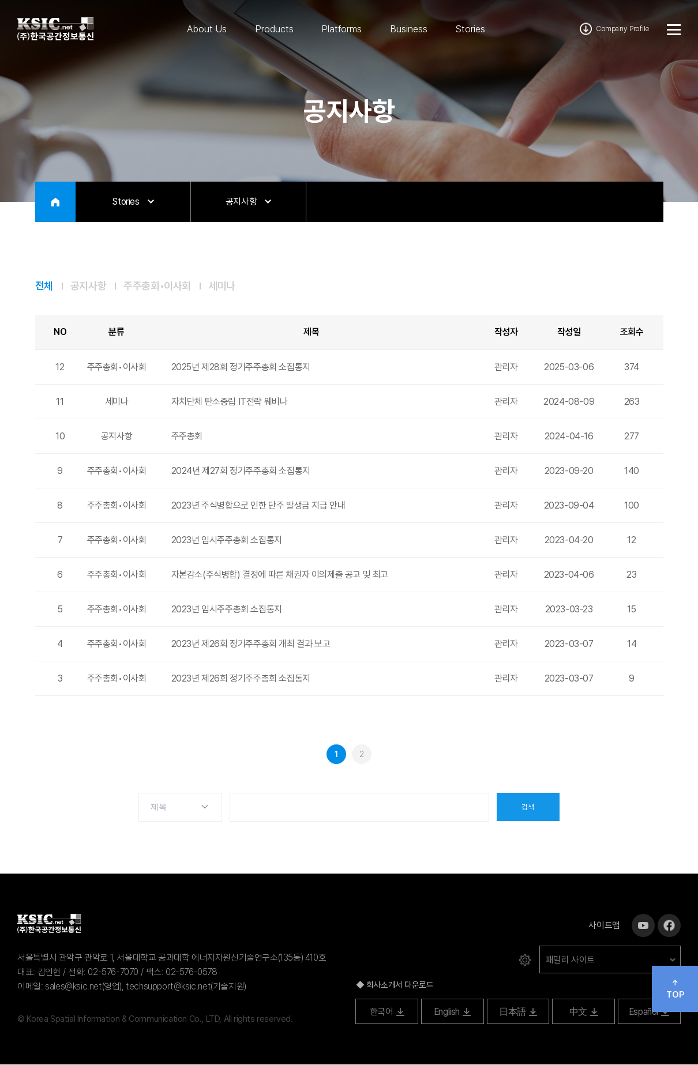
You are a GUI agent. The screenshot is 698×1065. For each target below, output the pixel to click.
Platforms (341, 29)
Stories (470, 29)
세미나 (221, 286)
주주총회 (186, 436)
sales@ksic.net (73, 986)
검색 (528, 807)
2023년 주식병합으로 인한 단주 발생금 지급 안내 (258, 505)
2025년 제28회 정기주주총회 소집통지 (240, 367)
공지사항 (88, 286)
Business (408, 29)
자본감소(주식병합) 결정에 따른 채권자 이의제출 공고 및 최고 (279, 575)
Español (649, 1012)
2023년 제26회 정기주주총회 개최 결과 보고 (251, 644)
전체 (44, 286)
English (452, 1012)
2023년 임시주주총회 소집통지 (226, 540)
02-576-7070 (113, 972)
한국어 (387, 1012)
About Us (207, 29)
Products (274, 29)
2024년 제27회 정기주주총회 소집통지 (240, 471)
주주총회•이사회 (157, 286)
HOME (55, 202)
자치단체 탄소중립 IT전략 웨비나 (229, 402)
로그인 (525, 960)
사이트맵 (604, 925)
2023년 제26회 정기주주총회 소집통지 (240, 678)
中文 (583, 1012)
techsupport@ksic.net (168, 986)
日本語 (518, 1012)
